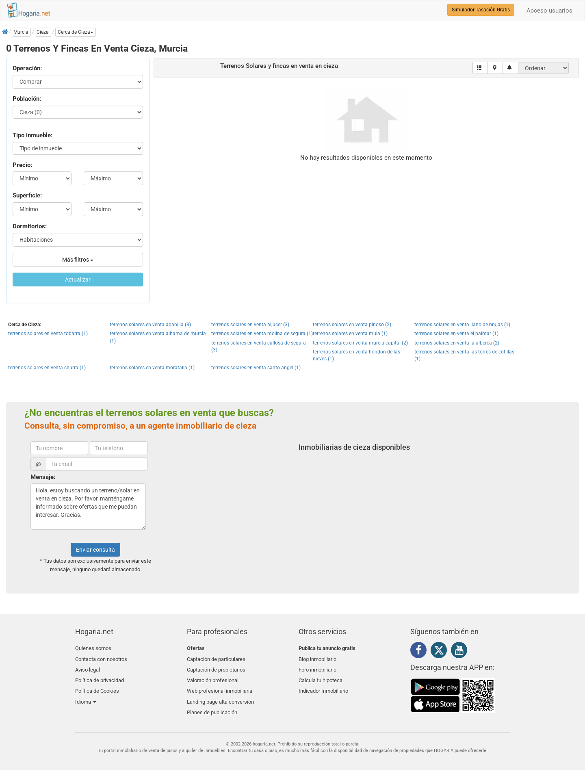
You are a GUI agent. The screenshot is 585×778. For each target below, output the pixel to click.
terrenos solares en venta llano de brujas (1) (462, 324)
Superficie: (27, 195)
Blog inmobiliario (317, 658)
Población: (27, 98)
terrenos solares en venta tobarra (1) (48, 333)
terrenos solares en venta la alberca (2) (456, 343)
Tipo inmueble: (32, 135)
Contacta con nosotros (101, 658)
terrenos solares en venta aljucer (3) (250, 324)
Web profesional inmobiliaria (219, 686)
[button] (75, 32)
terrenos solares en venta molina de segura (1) (262, 333)
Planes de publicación (212, 706)
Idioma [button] (85, 696)
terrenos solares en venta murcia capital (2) (360, 343)
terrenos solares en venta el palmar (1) (456, 333)
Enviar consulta (95, 549)
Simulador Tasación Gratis (481, 10)
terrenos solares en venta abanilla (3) (150, 324)
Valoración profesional (212, 677)
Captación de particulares (216, 658)
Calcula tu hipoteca (320, 677)
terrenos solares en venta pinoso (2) (352, 324)
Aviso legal (87, 667)
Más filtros (77, 259)
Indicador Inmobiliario (323, 686)
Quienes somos (93, 648)
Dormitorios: (30, 226)
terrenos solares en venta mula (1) (350, 333)
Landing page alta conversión (220, 696)
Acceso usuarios (549, 10)
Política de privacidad (99, 677)
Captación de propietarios (216, 667)
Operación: (27, 68)
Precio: (22, 165)
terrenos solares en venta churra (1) (47, 368)
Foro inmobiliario (317, 667)
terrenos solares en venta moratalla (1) (152, 368)
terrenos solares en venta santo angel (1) (256, 368)
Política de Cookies (97, 686)
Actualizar (78, 279)
